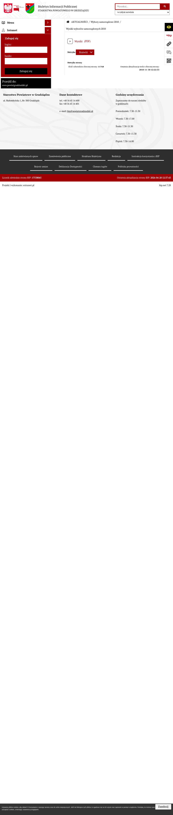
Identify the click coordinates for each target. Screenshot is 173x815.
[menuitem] (26, 37)
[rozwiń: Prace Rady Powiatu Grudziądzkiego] (48, 143)
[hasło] (26, 714)
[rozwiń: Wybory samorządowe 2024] (48, 280)
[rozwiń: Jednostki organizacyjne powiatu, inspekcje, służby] (48, 122)
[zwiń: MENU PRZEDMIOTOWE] (48, 29)
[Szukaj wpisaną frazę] (165, 6)
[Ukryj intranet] (48, 684)
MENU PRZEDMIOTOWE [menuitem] (16, 29)
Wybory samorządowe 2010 (105, 21)
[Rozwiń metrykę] (85, 52)
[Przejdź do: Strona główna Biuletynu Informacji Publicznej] (67, 22)
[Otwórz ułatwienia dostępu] (169, 27)
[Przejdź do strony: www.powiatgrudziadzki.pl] (169, 44)
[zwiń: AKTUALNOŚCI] (48, 156)
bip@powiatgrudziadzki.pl (80, 764)
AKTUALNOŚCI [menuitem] (10, 155)
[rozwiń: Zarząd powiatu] (48, 71)
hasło (8, 709)
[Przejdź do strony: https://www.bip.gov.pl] (169, 35)
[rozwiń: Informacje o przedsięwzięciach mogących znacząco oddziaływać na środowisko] (48, 348)
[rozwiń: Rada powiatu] (48, 54)
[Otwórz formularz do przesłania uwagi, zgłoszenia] (169, 52)
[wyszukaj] (137, 6)
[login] (26, 703)
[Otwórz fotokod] (169, 60)
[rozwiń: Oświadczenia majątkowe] (48, 135)
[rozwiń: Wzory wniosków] (48, 259)
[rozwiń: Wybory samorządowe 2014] (48, 297)
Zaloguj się (26, 724)
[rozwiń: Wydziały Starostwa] (48, 114)
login (8, 698)
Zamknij (163, 806)
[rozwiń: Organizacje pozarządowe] (48, 471)
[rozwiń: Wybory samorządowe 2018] (48, 289)
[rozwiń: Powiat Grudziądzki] (48, 37)
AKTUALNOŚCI (79, 21)
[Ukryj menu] (48, 23)
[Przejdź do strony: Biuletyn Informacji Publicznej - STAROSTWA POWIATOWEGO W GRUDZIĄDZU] (46, 8)
